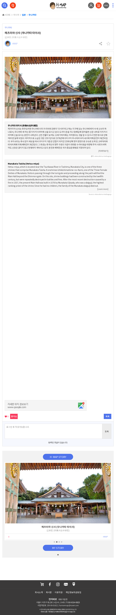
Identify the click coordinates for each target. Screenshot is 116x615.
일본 (24, 15)
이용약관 (59, 592)
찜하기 (108, 44)
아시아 (16, 14)
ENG (106, 5)
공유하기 (100, 44)
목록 (108, 416)
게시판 (49, 592)
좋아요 (14, 416)
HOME (6, 14)
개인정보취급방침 (73, 592)
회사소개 (39, 592)
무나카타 (32, 15)
